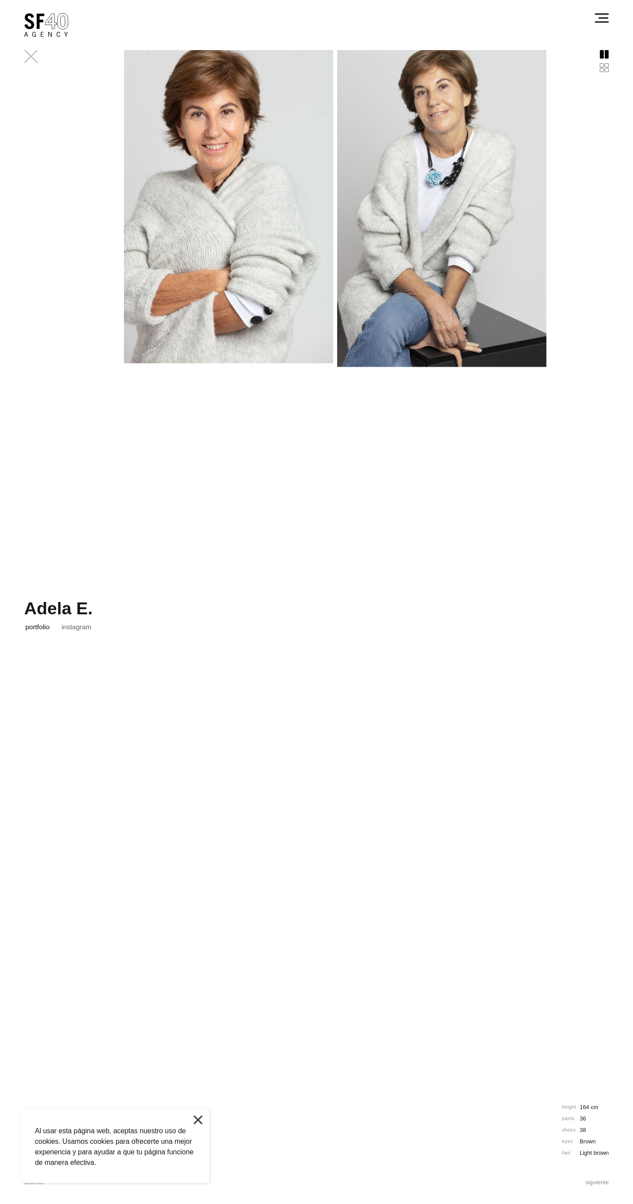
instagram (76, 627)
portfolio (37, 627)
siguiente (597, 1183)
